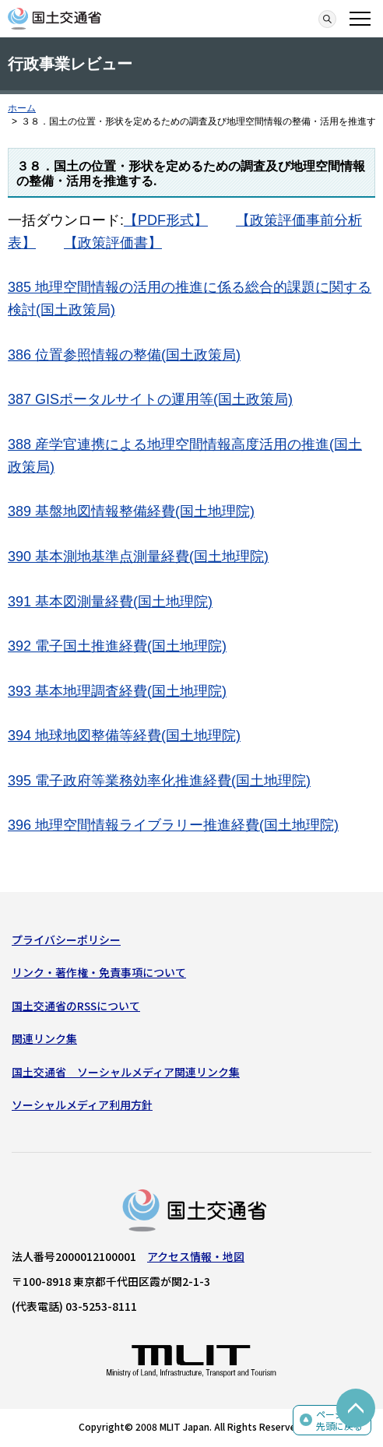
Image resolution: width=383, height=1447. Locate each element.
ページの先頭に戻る (339, 1420)
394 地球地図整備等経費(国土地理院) (124, 735)
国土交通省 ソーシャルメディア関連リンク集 (126, 1072)
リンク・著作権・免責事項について (99, 972)
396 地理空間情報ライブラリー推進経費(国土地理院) (173, 825)
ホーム (22, 108)
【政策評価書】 (113, 243)
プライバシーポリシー (66, 939)
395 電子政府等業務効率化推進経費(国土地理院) (159, 780)
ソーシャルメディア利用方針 (82, 1104)
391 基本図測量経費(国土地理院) (110, 601)
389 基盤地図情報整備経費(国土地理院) (131, 511)
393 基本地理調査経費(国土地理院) (117, 691)
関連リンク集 (44, 1038)
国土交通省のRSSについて (76, 1005)
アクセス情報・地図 (195, 1256)
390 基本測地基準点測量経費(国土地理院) (138, 556)
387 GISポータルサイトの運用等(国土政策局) (150, 399)
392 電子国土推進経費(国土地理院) (117, 646)
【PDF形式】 (166, 220)
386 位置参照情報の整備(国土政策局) (124, 355)
